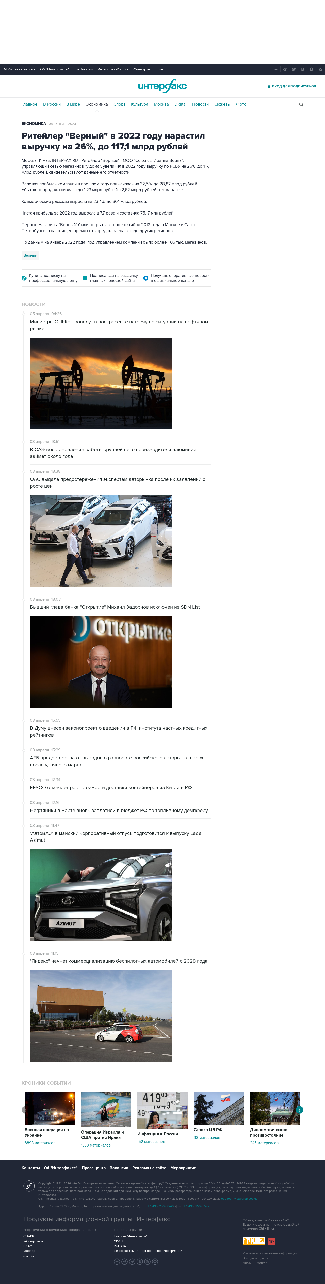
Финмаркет (142, 69)
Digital (180, 104)
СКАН (118, 1241)
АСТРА (28, 1256)
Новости (200, 104)
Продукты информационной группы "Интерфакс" (98, 1219)
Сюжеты (222, 104)
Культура (139, 104)
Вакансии (119, 1167)
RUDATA (120, 1246)
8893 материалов (40, 1143)
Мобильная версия (19, 69)
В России (52, 104)
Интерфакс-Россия (113, 69)
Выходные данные (256, 1258)
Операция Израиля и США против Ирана (102, 1135)
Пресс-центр (94, 1167)
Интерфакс (162, 86)
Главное (30, 104)
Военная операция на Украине (47, 1132)
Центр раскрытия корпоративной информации (148, 1251)
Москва (161, 104)
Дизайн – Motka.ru (256, 1263)
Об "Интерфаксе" (54, 69)
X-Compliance (33, 1241)
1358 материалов (96, 1145)
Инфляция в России (157, 1134)
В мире (73, 104)
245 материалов (264, 1143)
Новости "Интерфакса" (130, 1236)
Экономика (97, 104)
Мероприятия (183, 1167)
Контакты (31, 1167)
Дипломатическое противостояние (268, 1132)
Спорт (119, 104)
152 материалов (151, 1141)
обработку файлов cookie (239, 1199)
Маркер (29, 1251)
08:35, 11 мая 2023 (62, 124)
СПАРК (28, 1236)
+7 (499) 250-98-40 (161, 1206)
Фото (241, 104)
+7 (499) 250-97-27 (196, 1206)
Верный (30, 255)
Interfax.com (83, 69)
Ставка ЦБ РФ (208, 1130)
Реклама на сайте (149, 1167)
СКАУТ (28, 1246)
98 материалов (207, 1137)
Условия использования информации (270, 1253)
